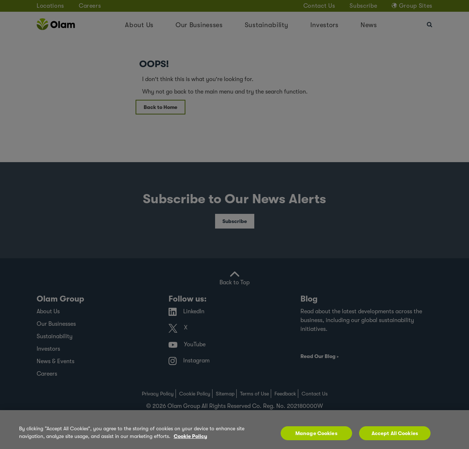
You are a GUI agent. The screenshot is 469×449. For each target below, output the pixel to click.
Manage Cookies (316, 436)
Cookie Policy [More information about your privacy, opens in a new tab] (190, 439)
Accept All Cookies (395, 436)
